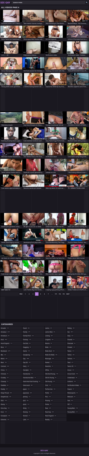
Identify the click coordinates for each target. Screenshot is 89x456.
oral (48, 385)
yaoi (70, 400)
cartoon (5, 366)
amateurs (5, 335)
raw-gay (49, 412)
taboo (71, 351)
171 (56, 294)
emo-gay (5, 408)
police (48, 404)
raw (48, 408)
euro (4, 412)
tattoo (71, 354)
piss (48, 396)
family (27, 332)
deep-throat (6, 393)
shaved (71, 339)
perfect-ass (50, 389)
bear (4, 362)
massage (49, 358)
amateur (5, 332)
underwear (72, 377)
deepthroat (6, 396)
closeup (5, 381)
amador (5, 328)
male (48, 347)
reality (49, 419)
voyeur (71, 389)
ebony (4, 404)
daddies (5, 385)
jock (26, 400)
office (48, 370)
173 (63, 294)
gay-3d (27, 362)
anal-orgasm (7, 343)
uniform (71, 381)
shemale (71, 343)
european (5, 415)
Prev (21, 294)
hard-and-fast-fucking (32, 381)
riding (71, 328)
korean (26, 415)
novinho (49, 366)
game (26, 351)
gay (26, 358)
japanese (27, 393)
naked (48, 362)
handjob (27, 370)
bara (4, 347)
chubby (5, 377)
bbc (4, 354)
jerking (27, 396)
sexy (70, 335)
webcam (71, 396)
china (4, 370)
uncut (71, 370)
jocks (26, 404)
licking (49, 335)
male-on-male (51, 354)
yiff (69, 404)
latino (49, 328)
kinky (26, 408)
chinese (5, 374)
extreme (5, 419)
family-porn (28, 335)
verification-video (74, 385)
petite (48, 393)
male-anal (50, 351)
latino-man (50, 332)
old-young (50, 381)
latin (26, 419)
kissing (27, 412)
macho (48, 343)
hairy (26, 366)
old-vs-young (51, 377)
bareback (6, 351)
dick (4, 400)
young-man (72, 408)
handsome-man (29, 377)
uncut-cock (72, 374)
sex (70, 332)
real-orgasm (50, 415)
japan (26, 389)
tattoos (71, 358)
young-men (72, 412)
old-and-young (51, 374)
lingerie (49, 339)
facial (26, 328)
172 (60, 294)
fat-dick (27, 343)
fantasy (27, 339)
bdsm (4, 358)
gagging (27, 347)
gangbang (28, 354)
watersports (72, 393)
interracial (28, 385)
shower (71, 347)
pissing (49, 400)
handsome (28, 374)
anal (4, 339)
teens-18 (72, 366)
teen (70, 362)
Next (68, 294)
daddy (4, 389)
